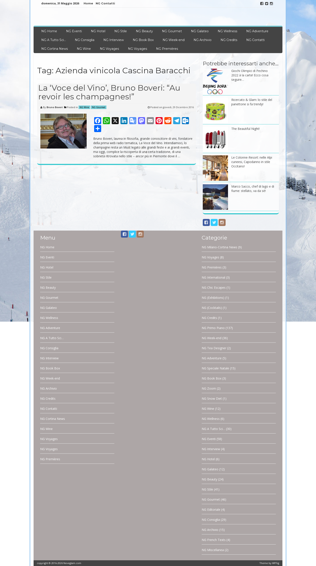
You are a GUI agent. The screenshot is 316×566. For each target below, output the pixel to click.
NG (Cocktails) (212, 308)
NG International (213, 277)
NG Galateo (200, 31)
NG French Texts (214, 540)
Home (88, 3)
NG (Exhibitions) (213, 298)
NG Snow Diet (212, 398)
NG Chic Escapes (214, 287)
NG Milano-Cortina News (219, 247)
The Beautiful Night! (245, 129)
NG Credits (229, 40)
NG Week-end (174, 40)
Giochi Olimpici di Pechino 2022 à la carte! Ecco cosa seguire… (249, 75)
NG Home (49, 31)
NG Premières (167, 49)
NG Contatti (105, 3)
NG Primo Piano (213, 328)
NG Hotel (98, 31)
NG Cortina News (54, 49)
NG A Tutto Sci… (53, 40)
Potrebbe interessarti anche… (240, 63)
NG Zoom (209, 388)
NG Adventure (257, 31)
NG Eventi (74, 31)
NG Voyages (109, 49)
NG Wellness (227, 31)
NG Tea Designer (214, 348)
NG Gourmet (172, 31)
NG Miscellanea (213, 550)
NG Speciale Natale (215, 368)
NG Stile (120, 31)
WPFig (275, 563)
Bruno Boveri (55, 107)
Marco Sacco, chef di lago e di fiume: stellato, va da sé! (252, 188)
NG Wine (84, 49)
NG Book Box (143, 40)
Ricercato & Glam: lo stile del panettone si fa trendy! (251, 102)
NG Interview (113, 40)
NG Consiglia (84, 40)
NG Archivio (203, 40)
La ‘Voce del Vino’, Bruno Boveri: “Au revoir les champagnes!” (109, 92)
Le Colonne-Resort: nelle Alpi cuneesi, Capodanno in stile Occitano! (251, 161)
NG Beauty (144, 31)
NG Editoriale (211, 509)
